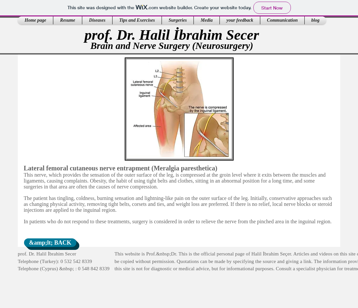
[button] (67, 20)
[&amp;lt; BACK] (50, 242)
